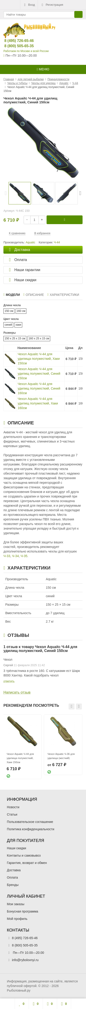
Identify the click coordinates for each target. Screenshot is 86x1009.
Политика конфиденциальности (30, 829)
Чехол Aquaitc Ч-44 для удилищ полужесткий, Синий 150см (39, 373)
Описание (33, 294)
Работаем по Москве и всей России (26, 51)
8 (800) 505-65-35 (15, 46)
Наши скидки (16, 848)
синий (8, 324)
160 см (21, 311)
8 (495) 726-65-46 (15, 41)
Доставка (14, 870)
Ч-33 (6, 556)
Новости (13, 807)
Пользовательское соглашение (30, 822)
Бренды (13, 885)
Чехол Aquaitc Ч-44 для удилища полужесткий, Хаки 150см (39, 358)
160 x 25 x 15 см (39, 338)
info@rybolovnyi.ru (25, 960)
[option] (19, 193)
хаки (18, 324)
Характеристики (63, 294)
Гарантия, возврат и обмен (27, 863)
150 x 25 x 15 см (15, 338)
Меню (43, 69)
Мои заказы (15, 904)
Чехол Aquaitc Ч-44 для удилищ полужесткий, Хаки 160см (38, 403)
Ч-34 (15, 556)
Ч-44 (57, 242)
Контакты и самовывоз (24, 855)
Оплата (12, 877)
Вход (29, 5)
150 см (9, 311)
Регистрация (52, 5)
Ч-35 (24, 556)
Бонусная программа (22, 911)
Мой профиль (17, 919)
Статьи (12, 814)
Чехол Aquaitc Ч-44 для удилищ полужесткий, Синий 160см (39, 388)
